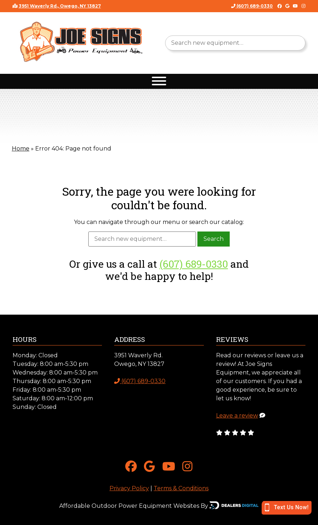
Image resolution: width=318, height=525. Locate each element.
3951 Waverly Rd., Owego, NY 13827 (60, 6)
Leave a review (237, 415)
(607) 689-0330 (252, 6)
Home (20, 148)
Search (214, 238)
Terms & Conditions (181, 488)
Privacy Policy (129, 488)
